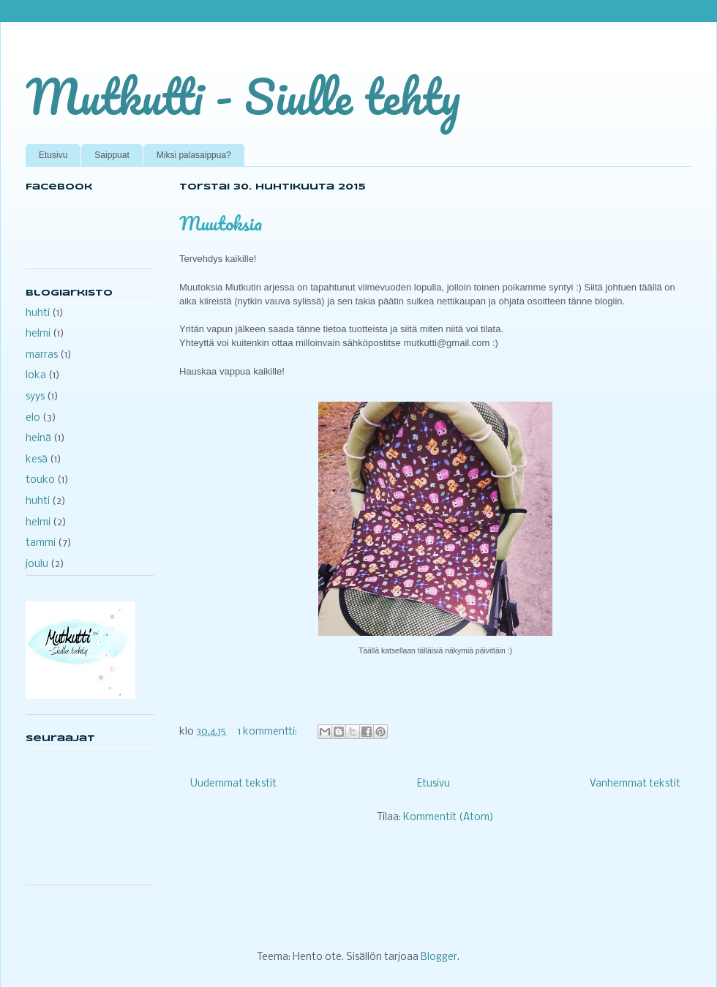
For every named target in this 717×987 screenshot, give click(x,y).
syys (35, 396)
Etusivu (53, 155)
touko (40, 480)
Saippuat (111, 155)
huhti (38, 313)
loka (36, 375)
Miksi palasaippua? (194, 155)
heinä (38, 438)
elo (33, 418)
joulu (37, 564)
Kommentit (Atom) (448, 817)
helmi (38, 334)
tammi (41, 543)
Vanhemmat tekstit (635, 783)
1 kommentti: (268, 732)
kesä (37, 459)
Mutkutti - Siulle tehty (243, 96)
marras (42, 355)
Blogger (439, 957)
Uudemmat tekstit (233, 783)
